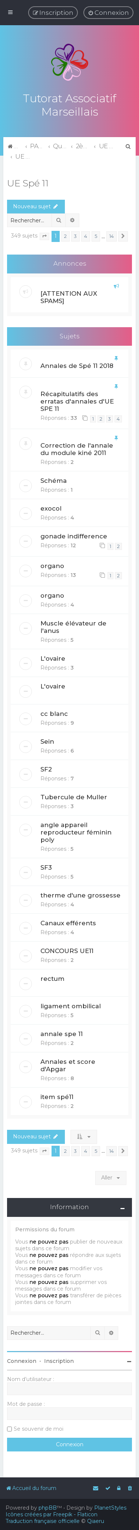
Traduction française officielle (43, 1521)
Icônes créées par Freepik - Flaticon (51, 1514)
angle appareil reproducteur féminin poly (76, 831)
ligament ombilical (70, 1005)
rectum (52, 977)
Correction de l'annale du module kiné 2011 (76, 448)
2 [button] (65, 235)
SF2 (46, 768)
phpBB (48, 1507)
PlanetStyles (110, 1507)
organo (52, 565)
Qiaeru (95, 1521)
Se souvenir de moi (38, 1427)
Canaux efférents (68, 922)
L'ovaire (52, 657)
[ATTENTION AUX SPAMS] (68, 296)
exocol (51, 507)
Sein (47, 740)
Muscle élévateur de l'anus (73, 625)
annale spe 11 (61, 1032)
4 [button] (85, 235)
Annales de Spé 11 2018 (76, 365)
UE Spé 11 (28, 181)
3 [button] (75, 235)
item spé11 (56, 1095)
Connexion (21, 1360)
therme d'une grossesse (80, 894)
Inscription (59, 1360)
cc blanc (54, 712)
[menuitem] (108, 12)
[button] (44, 235)
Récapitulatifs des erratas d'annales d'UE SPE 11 (77, 400)
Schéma (53, 480)
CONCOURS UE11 (66, 949)
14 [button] (111, 235)
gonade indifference (73, 535)
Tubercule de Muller (73, 796)
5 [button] (96, 235)
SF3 (46, 866)
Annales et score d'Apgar (67, 1064)
